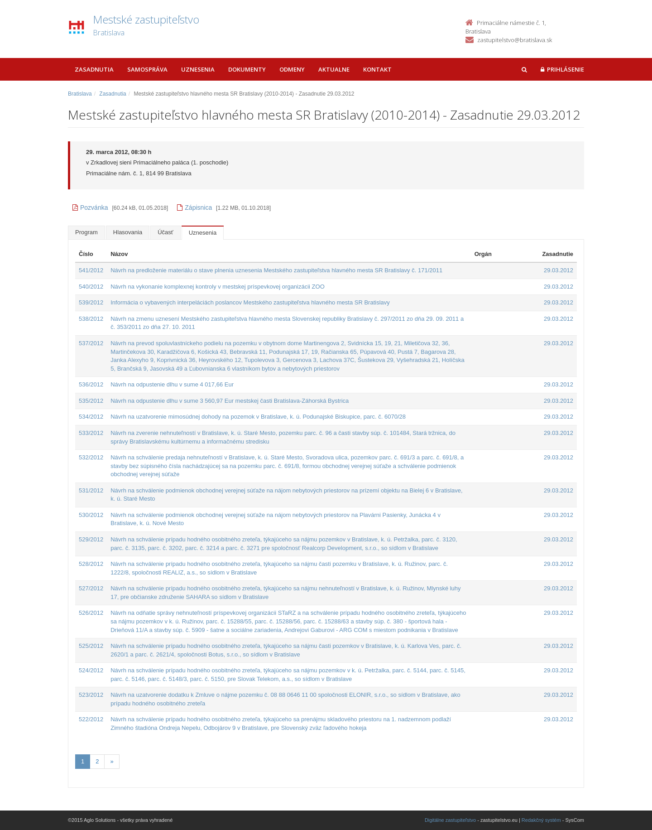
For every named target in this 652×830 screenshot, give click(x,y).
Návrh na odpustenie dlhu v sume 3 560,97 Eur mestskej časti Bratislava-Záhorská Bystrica (229, 400)
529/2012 (91, 539)
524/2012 (91, 670)
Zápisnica (194, 207)
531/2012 (91, 490)
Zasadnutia (94, 69)
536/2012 (91, 384)
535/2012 (91, 400)
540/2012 (91, 286)
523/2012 (91, 694)
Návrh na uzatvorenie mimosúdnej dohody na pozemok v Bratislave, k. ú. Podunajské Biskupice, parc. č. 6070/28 (258, 416)
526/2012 (91, 612)
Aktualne (334, 69)
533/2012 (91, 432)
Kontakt (377, 69)
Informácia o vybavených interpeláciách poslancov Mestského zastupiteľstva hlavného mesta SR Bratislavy (250, 302)
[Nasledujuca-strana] (111, 761)
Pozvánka (90, 207)
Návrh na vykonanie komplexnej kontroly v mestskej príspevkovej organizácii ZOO (217, 286)
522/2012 (91, 719)
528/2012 (91, 563)
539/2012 (91, 302)
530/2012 (91, 515)
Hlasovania (127, 232)
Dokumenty (247, 69)
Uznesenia (198, 69)
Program (86, 232)
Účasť (165, 232)
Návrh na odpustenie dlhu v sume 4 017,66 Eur (172, 384)
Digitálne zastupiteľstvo (450, 820)
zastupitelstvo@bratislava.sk (514, 40)
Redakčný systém (541, 820)
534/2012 (91, 416)
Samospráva (147, 69)
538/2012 (91, 318)
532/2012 (91, 457)
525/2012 (91, 645)
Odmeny (292, 69)
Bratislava (80, 94)
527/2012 (91, 588)
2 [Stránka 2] (97, 761)
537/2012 (91, 343)
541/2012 (91, 270)
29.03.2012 (558, 270)
